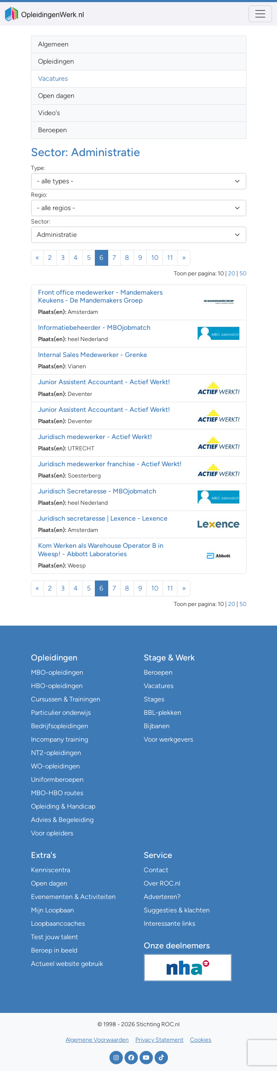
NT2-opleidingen (56, 753)
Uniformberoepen (57, 779)
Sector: (40, 221)
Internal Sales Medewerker (92, 355)
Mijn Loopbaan (52, 910)
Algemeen (53, 44)
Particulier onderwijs (61, 713)
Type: (38, 168)
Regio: (39, 194)
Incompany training (59, 739)
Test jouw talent (54, 937)
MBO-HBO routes (57, 793)
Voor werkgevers (168, 739)
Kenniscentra (50, 870)
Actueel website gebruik (67, 964)
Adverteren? (162, 897)
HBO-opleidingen (57, 686)
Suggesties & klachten (177, 910)
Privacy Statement (159, 1039)
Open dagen (56, 96)
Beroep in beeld (54, 950)
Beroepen (52, 130)
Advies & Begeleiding (62, 820)
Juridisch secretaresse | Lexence (103, 518)
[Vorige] (37, 258)
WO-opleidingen (55, 766)
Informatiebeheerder (94, 327)
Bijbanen (157, 726)
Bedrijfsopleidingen (59, 726)
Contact (156, 870)
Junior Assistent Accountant (104, 382)
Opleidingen (56, 61)
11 (170, 258)
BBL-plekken (162, 713)
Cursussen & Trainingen (65, 699)
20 (231, 273)
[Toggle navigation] (260, 13)
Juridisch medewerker (95, 437)
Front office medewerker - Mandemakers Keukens (100, 296)
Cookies (200, 1039)
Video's (49, 113)
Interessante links (169, 923)
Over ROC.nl (162, 883)
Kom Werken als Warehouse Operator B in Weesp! (100, 549)
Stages (154, 699)
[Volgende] (184, 258)
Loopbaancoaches (58, 923)
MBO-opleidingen (57, 672)
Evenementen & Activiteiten (73, 897)
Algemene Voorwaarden (97, 1039)
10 (154, 258)
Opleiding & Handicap (63, 806)
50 (243, 273)
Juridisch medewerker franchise (110, 464)
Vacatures (53, 78)
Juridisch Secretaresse (97, 491)
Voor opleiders (52, 833)
